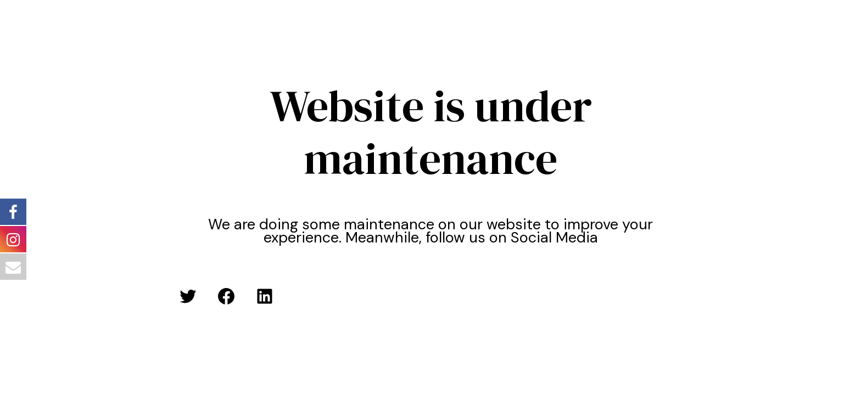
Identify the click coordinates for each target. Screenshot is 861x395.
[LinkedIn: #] (264, 296)
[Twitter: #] (188, 296)
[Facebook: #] (226, 296)
